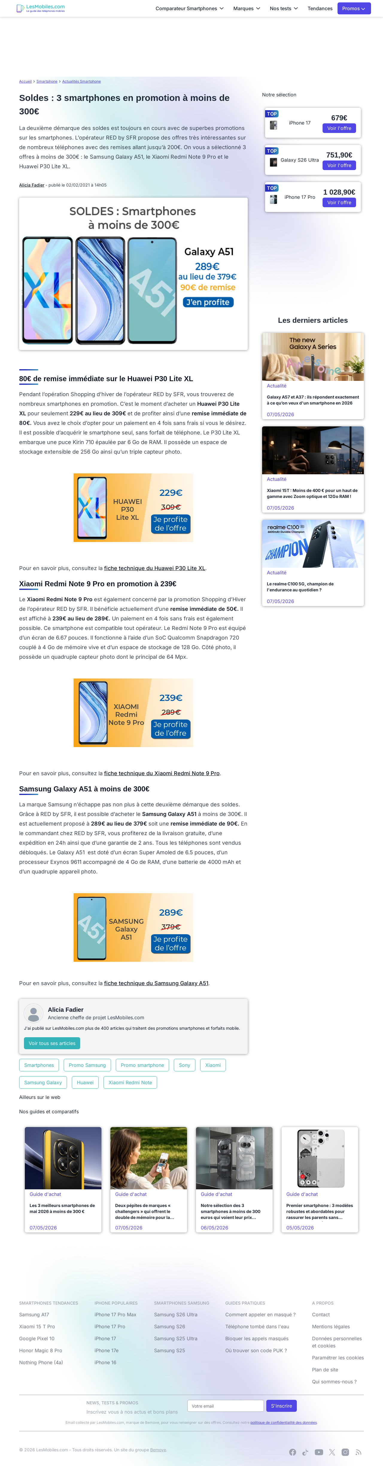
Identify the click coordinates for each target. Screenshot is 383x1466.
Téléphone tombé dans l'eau (257, 1326)
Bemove (158, 1449)
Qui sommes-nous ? (334, 1382)
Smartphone (47, 81)
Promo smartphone (142, 1065)
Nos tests (284, 8)
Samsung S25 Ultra (175, 1338)
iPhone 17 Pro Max (115, 1314)
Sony (184, 1065)
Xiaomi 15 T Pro (37, 1326)
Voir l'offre (339, 128)
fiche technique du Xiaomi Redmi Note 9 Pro (162, 773)
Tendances (320, 8)
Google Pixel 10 (36, 1338)
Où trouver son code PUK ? (256, 1350)
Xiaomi (213, 1065)
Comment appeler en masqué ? (260, 1314)
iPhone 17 (105, 1338)
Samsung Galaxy (43, 1082)
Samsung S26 (169, 1326)
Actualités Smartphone (81, 81)
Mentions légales (331, 1326)
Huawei (85, 1082)
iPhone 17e (106, 1350)
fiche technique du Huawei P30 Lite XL (154, 568)
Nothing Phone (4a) (41, 1362)
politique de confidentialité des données (283, 1422)
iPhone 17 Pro (110, 1326)
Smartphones (39, 1065)
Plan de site (325, 1370)
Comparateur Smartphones (190, 8)
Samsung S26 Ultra (175, 1314)
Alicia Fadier (31, 184)
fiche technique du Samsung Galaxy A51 (156, 983)
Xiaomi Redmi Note (130, 1082)
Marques (246, 8)
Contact (321, 1314)
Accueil (25, 81)
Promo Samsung (87, 1065)
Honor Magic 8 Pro (40, 1350)
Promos (353, 8)
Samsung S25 (169, 1350)
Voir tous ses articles (52, 1043)
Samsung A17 (34, 1314)
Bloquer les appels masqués (256, 1338)
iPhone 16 (105, 1362)
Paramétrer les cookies (338, 1358)
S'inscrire (281, 1406)
